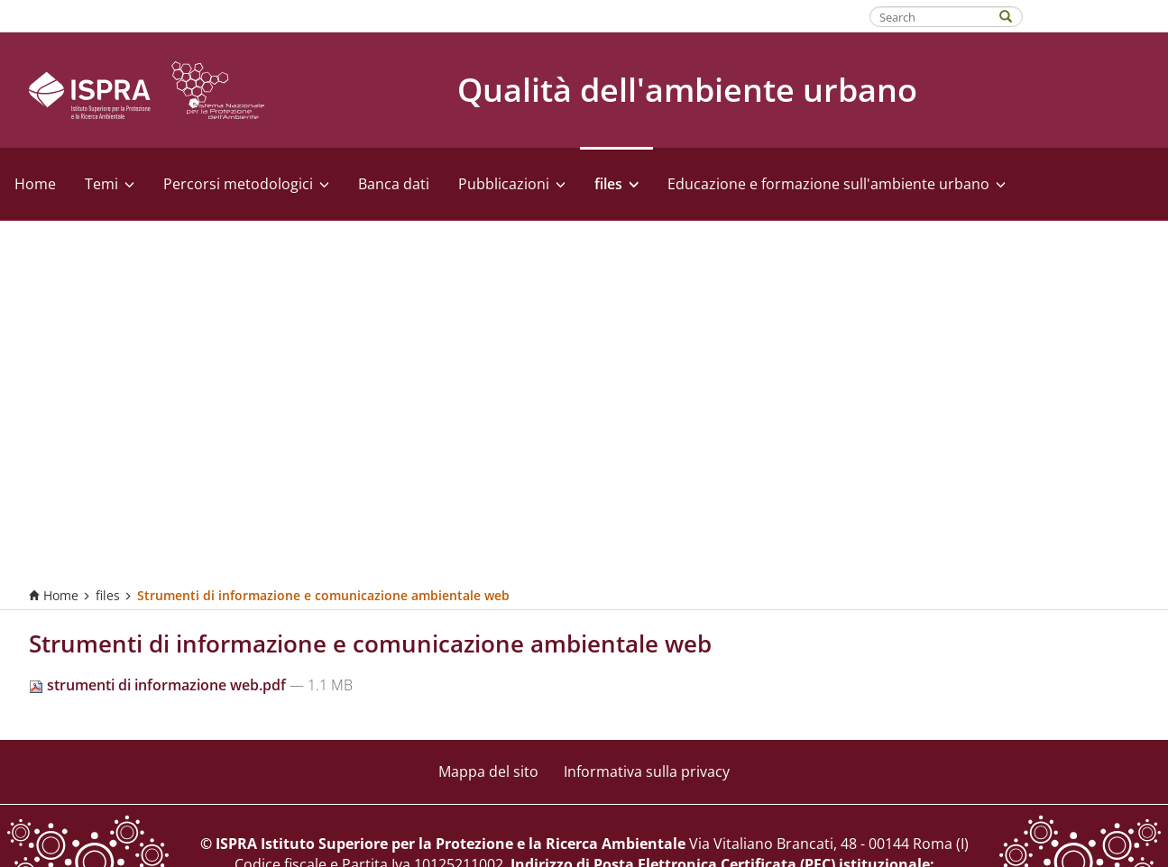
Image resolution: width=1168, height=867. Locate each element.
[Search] (1014, 15)
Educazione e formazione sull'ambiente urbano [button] (836, 184)
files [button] (616, 184)
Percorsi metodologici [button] (246, 184)
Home (35, 184)
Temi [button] (109, 184)
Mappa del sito (488, 771)
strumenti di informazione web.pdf (159, 685)
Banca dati (393, 184)
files (108, 595)
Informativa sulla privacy (647, 771)
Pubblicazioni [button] (512, 184)
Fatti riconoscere (1096, 15)
